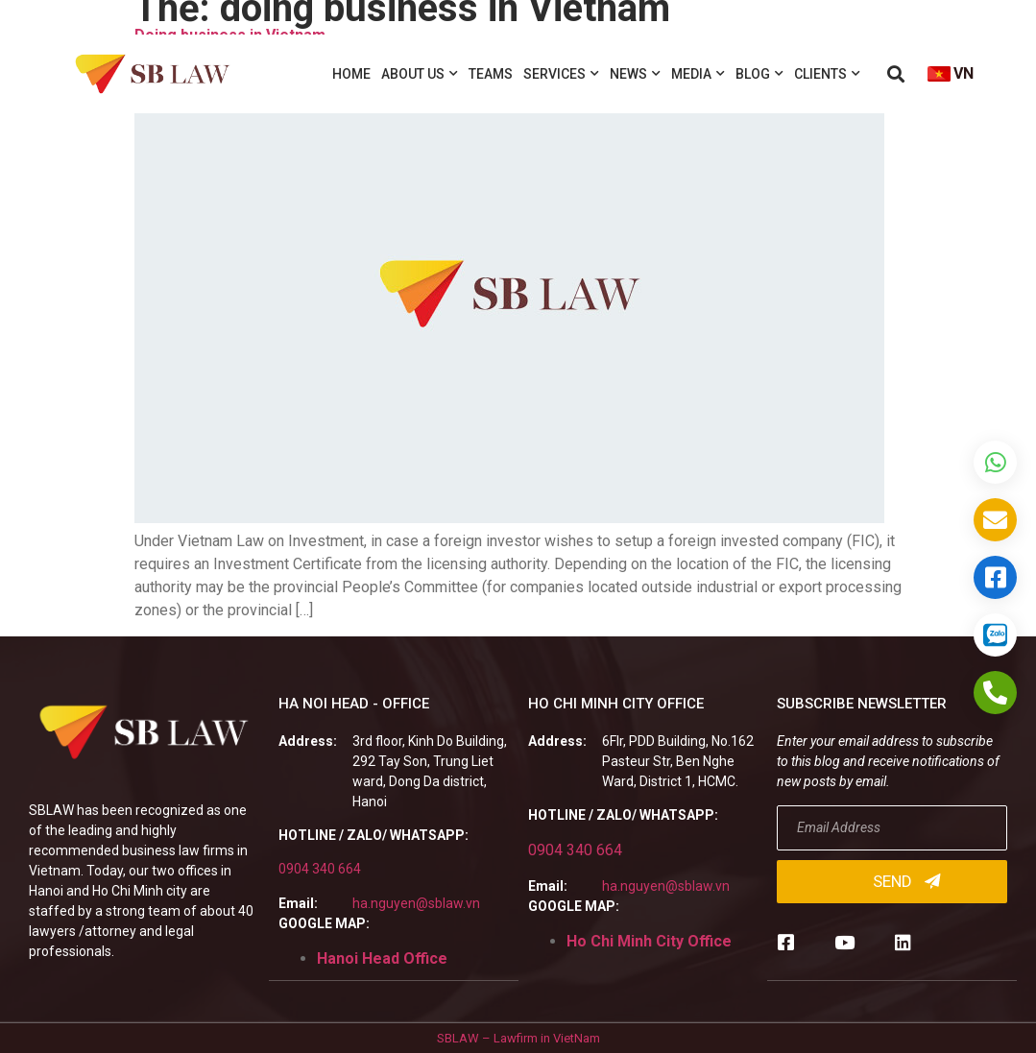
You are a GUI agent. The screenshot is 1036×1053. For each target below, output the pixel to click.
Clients (827, 74)
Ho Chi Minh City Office (649, 941)
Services (561, 74)
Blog (759, 74)
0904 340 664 (319, 868)
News (635, 74)
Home (351, 74)
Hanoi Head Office (382, 958)
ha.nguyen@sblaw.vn (416, 903)
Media (698, 74)
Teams (491, 74)
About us (419, 74)
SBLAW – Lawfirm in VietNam (518, 1037)
